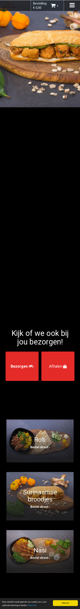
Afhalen (58, 366)
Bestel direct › (40, 447)
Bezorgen (22, 366)
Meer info (32, 605)
